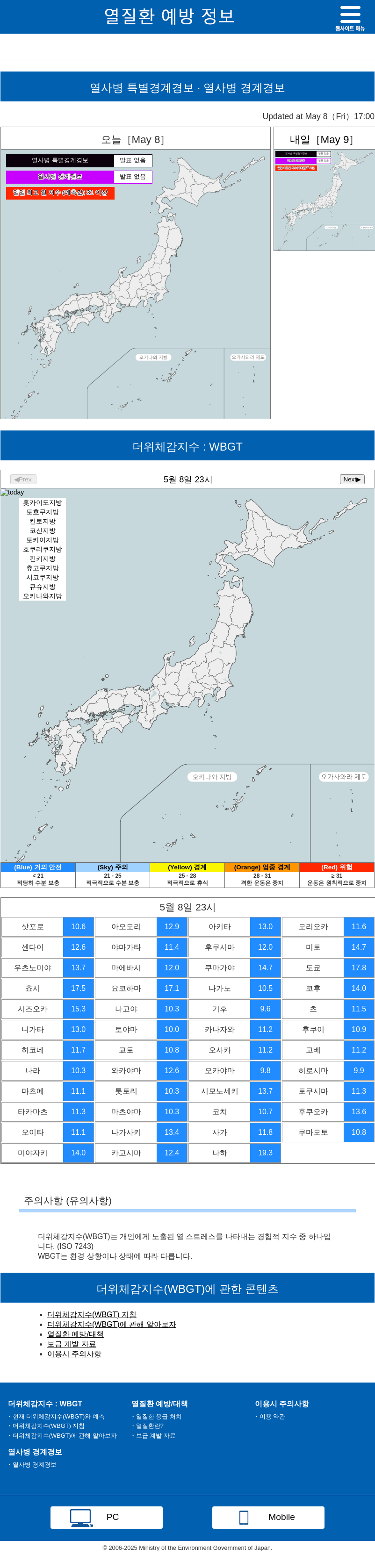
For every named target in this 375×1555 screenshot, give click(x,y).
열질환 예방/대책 (75, 1334)
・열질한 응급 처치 (156, 1416)
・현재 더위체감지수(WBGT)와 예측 (56, 1416)
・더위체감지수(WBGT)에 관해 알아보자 (62, 1435)
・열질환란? (147, 1425)
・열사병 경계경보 (32, 1464)
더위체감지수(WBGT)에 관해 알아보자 (111, 1324)
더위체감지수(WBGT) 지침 (92, 1315)
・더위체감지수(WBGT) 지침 (46, 1425)
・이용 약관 (269, 1416)
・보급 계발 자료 (153, 1435)
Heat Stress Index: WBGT (187, 666)
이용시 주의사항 (74, 1354)
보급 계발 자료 (71, 1344)
